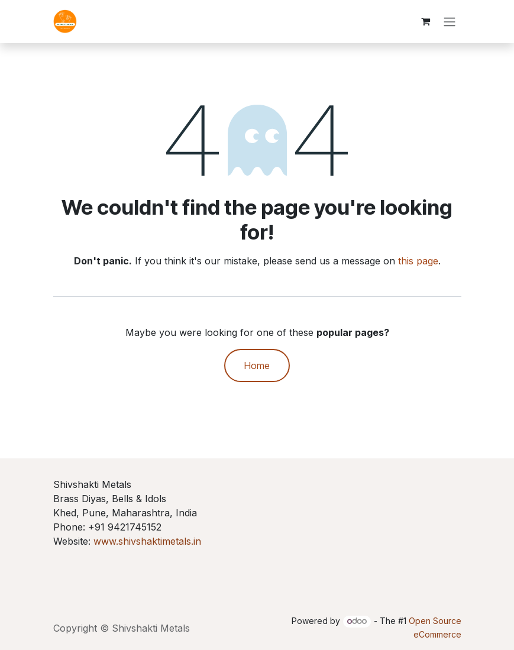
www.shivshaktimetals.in (147, 541)
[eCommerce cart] (426, 22)
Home (257, 366)
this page (418, 261)
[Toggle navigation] (449, 21)
